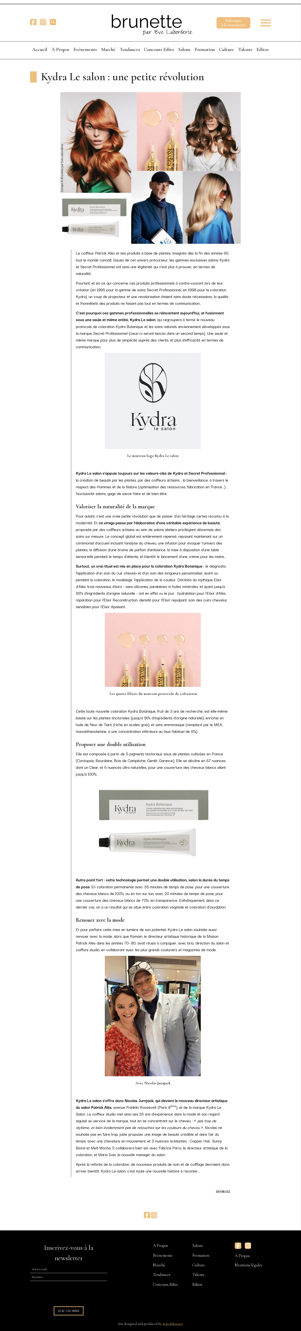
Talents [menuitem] (245, 49)
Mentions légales (248, 1265)
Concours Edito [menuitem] (159, 49)
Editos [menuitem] (262, 49)
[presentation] (59, 1291)
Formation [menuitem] (205, 49)
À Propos (242, 1255)
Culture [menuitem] (226, 49)
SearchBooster (173, 1324)
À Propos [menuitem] (60, 49)
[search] (53, 22)
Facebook (33, 22)
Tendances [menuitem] (130, 49)
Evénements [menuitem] (85, 49)
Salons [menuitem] (184, 49)
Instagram (43, 22)
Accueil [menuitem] (39, 49)
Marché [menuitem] (108, 49)
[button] (263, 22)
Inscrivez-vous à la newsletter (68, 1252)
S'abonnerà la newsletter (233, 23)
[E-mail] (68, 1269)
